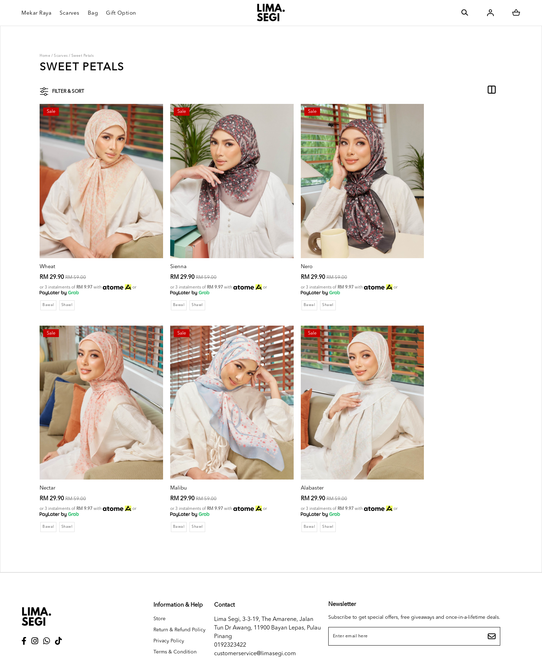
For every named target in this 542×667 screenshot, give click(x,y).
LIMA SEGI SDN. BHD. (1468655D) (238, 655)
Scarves (61, 55)
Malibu (48, 457)
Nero (281, 251)
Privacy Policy (168, 610)
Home (45, 55)
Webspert (349, 655)
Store (159, 588)
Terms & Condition (175, 621)
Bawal (49, 289)
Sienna (165, 251)
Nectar (401, 251)
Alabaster (169, 457)
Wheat (48, 251)
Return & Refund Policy (179, 599)
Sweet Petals (82, 55)
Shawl (68, 289)
